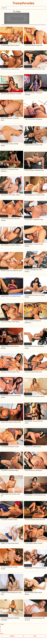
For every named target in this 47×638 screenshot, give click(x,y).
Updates (12, 636)
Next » (2, 633)
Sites (34, 636)
